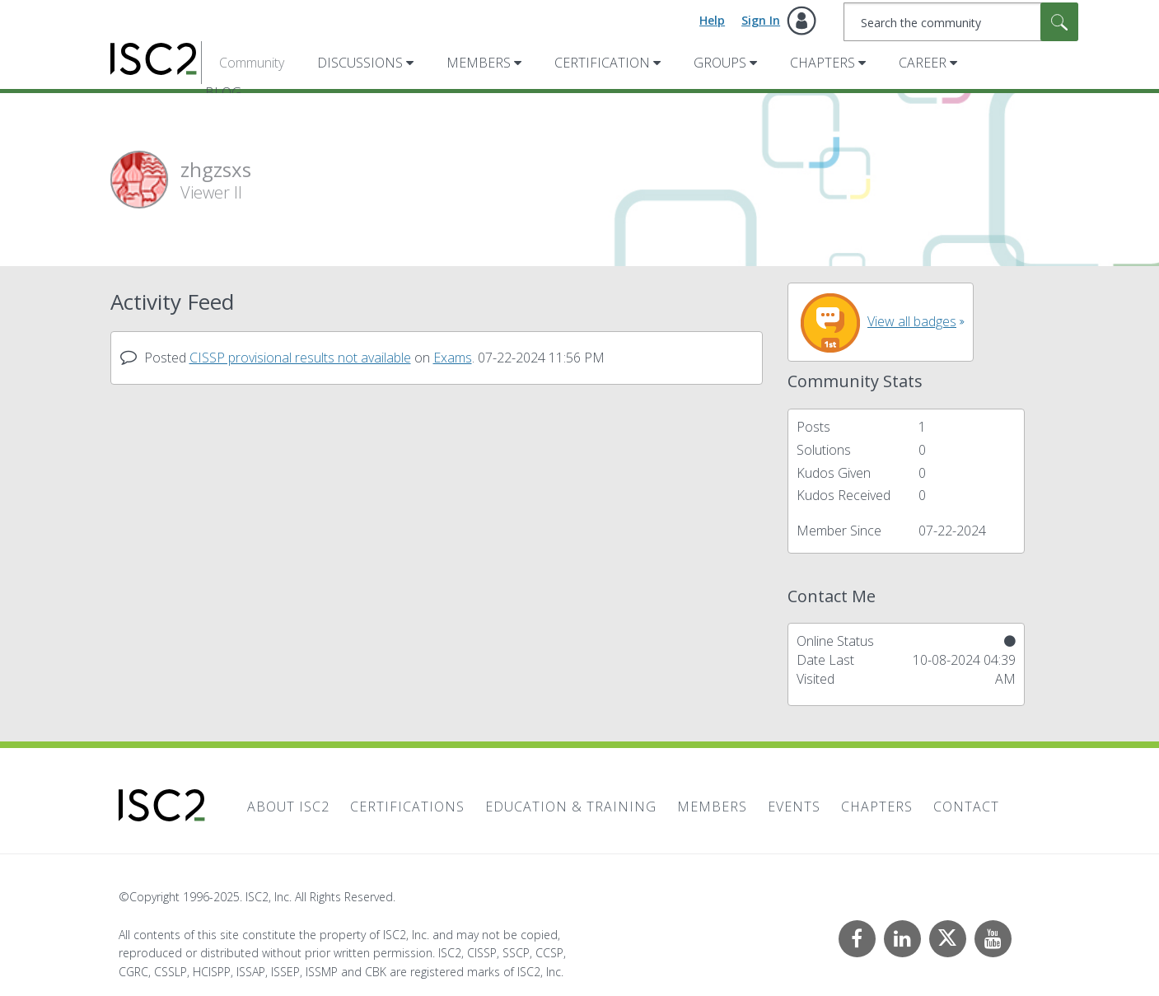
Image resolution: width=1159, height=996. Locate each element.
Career (922, 63)
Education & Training (571, 806)
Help (712, 20)
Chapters (822, 63)
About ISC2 (288, 806)
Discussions (360, 63)
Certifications (407, 806)
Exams (452, 357)
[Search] (961, 21)
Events (794, 806)
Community (251, 63)
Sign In (760, 20)
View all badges (911, 321)
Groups (720, 63)
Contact (966, 806)
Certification (602, 63)
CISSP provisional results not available (300, 357)
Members (478, 63)
